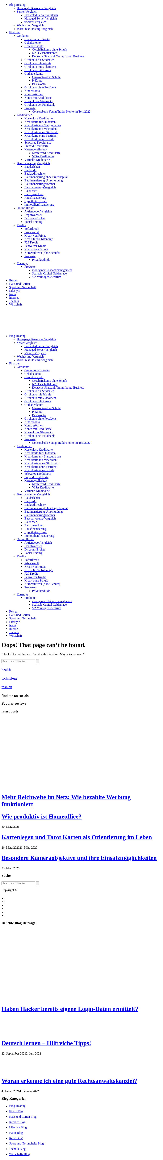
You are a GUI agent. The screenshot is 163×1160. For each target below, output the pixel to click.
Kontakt (10, 901)
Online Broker (25, 208)
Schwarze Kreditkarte (37, 142)
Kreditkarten (24, 115)
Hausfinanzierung (35, 197)
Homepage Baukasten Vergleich (36, 8)
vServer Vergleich (35, 22)
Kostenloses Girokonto (38, 101)
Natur (12, 294)
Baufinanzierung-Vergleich (33, 163)
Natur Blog (16, 1132)
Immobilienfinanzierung (39, 204)
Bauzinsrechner (34, 194)
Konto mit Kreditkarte (38, 97)
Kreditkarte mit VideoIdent (40, 128)
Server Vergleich (27, 11)
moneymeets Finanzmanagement (52, 270)
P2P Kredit (31, 242)
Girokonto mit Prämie (37, 63)
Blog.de (22, 890)
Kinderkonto (32, 90)
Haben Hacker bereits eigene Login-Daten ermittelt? (70, 1008)
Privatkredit (31, 232)
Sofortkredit (31, 228)
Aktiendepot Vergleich (38, 211)
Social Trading (33, 221)
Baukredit (30, 170)
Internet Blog (17, 1122)
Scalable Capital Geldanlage (49, 273)
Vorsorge (22, 263)
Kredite (21, 225)
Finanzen (14, 32)
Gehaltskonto (32, 42)
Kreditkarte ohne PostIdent (40, 135)
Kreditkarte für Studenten (40, 121)
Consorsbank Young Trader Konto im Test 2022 (61, 111)
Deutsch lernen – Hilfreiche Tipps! (46, 1043)
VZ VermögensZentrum (46, 277)
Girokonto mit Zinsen (37, 70)
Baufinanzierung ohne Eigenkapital (46, 177)
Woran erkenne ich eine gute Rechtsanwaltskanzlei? (69, 1080)
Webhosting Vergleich (30, 25)
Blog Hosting (17, 4)
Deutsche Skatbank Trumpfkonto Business (58, 56)
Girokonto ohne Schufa (46, 77)
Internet (14, 297)
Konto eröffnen (33, 94)
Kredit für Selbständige (38, 239)
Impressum (12, 908)
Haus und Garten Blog (23, 1116)
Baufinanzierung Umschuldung (43, 180)
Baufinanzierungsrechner (39, 183)
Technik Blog (17, 1148)
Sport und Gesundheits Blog (26, 1143)
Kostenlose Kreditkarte (38, 118)
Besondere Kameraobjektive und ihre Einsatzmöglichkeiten (79, 857)
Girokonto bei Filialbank (39, 104)
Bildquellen (12, 912)
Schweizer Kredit (35, 246)
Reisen (13, 280)
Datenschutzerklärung (18, 915)
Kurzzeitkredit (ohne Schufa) (42, 252)
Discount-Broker (34, 218)
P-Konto (37, 80)
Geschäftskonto (34, 46)
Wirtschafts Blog (19, 1154)
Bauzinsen (30, 190)
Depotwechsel (33, 214)
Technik (14, 301)
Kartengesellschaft (35, 149)
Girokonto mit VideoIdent (40, 66)
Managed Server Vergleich (40, 18)
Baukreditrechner (35, 173)
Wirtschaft (15, 304)
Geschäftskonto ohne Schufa (49, 49)
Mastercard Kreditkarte (46, 152)
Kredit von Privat (35, 235)
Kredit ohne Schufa (36, 249)
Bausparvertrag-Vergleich (40, 187)
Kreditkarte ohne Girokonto (41, 132)
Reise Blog (16, 1138)
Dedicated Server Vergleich (41, 15)
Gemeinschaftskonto (37, 39)
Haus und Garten (19, 283)
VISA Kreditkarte (43, 156)
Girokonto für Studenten (39, 59)
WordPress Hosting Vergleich (35, 28)
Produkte (30, 108)
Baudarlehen (32, 166)
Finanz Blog (16, 1111)
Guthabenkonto (33, 73)
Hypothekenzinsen (35, 201)
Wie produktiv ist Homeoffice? (42, 816)
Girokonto (23, 35)
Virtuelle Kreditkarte (37, 159)
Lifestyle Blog (18, 1127)
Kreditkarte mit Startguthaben (42, 125)
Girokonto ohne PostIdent (40, 87)
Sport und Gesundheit (22, 287)
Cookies (10, 905)
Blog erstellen (13, 898)
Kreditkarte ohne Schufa (39, 139)
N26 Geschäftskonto (44, 53)
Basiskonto (39, 84)
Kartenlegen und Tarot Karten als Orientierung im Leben (77, 837)
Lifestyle (14, 290)
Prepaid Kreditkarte (36, 146)
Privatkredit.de (41, 259)
